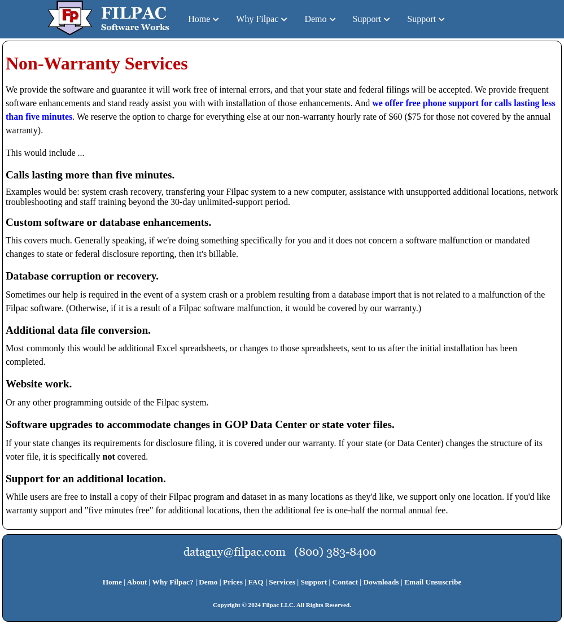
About (137, 582)
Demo (315, 19)
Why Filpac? (173, 582)
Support (367, 19)
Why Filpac (257, 19)
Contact (345, 582)
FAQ (255, 582)
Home (199, 19)
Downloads (381, 582)
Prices (233, 582)
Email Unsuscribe (432, 582)
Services (282, 582)
